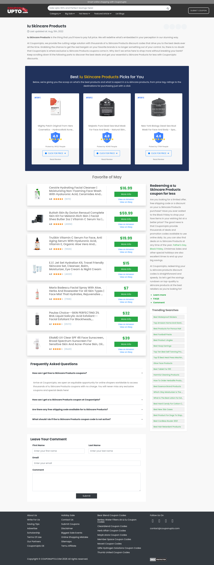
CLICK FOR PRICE (55, 153)
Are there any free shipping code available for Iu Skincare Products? (70, 409)
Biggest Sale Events (71, 532)
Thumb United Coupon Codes (113, 552)
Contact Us (67, 519)
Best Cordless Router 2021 (166, 421)
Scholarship (33, 532)
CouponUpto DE (35, 545)
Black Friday (156, 248)
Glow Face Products (163, 363)
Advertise (32, 528)
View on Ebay (126, 202)
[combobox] (109, 8)
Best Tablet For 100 (162, 369)
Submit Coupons (70, 524)
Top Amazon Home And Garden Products (173, 323)
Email (35, 457)
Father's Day (179, 245)
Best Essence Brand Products (167, 386)
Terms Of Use (34, 537)
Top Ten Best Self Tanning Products (170, 351)
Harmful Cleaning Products (166, 374)
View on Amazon (126, 199)
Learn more (159, 294)
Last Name (94, 445)
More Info (126, 194)
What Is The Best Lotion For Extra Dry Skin (173, 398)
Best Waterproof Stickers (165, 317)
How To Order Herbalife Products (169, 380)
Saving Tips (33, 524)
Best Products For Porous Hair (167, 328)
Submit (86, 495)
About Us (32, 515)
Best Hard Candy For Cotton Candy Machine (175, 403)
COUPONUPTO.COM (51, 559)
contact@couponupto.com (165, 528)
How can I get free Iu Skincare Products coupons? (59, 373)
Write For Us (33, 519)
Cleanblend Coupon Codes (112, 526)
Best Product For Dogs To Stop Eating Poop (174, 415)
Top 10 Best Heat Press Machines (169, 357)
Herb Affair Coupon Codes (111, 530)
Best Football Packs (163, 334)
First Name (38, 445)
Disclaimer (67, 528)
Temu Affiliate (68, 545)
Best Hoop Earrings (162, 346)
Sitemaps (66, 541)
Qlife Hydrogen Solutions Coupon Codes (119, 548)
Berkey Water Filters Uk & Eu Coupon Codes (116, 520)
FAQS (156, 298)
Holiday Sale (68, 515)
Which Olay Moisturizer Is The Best (169, 392)
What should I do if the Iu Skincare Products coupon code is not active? (71, 419)
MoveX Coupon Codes (109, 543)
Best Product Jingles (163, 340)
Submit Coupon (198, 11)
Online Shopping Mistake (74, 537)
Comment (38, 469)
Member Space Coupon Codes (114, 539)
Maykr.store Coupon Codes (112, 535)
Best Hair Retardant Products (167, 426)
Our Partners (34, 541)
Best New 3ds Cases (163, 409)
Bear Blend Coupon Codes (111, 515)
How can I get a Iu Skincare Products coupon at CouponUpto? (66, 399)
